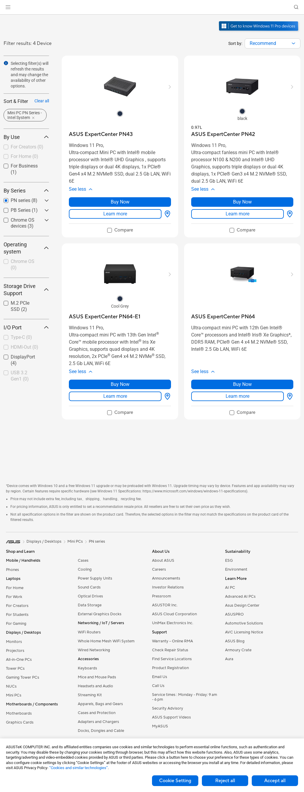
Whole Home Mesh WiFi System (106, 641)
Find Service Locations (172, 659)
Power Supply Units (95, 578)
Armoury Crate (238, 650)
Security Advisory (167, 708)
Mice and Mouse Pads (97, 677)
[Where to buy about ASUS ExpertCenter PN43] (166, 214)
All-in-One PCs (19, 659)
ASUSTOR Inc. (165, 605)
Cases (83, 560)
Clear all (41, 100)
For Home (24, 156)
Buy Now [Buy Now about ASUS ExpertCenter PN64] (242, 384)
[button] (8, 7)
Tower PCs (15, 668)
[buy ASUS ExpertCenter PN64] (223, 317)
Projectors (15, 650)
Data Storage (90, 605)
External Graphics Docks (99, 614)
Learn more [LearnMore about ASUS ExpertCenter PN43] (115, 214)
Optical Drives (90, 596)
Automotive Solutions (244, 623)
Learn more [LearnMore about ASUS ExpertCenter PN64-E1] (115, 396)
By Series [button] (26, 190)
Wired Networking (94, 650)
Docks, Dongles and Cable (101, 730)
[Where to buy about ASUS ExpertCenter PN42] (288, 214)
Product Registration (170, 668)
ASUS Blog (235, 641)
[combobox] (272, 43)
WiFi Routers (89, 632)
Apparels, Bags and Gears (100, 704)
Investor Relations (168, 587)
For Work (14, 596)
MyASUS (160, 726)
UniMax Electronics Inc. (172, 623)
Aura (229, 659)
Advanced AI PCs (240, 596)
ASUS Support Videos (171, 717)
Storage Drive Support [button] (26, 289)
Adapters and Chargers (98, 721)
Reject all (225, 781)
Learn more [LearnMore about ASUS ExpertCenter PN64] (237, 396)
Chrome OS (22, 264)
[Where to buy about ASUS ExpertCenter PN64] (288, 396)
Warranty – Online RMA (172, 641)
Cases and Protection (96, 712)
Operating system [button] (26, 248)
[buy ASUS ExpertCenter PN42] (223, 134)
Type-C (21, 337)
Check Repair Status (170, 650)
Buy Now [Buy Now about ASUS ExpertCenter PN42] (242, 202)
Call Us (158, 685)
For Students (17, 614)
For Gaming (16, 623)
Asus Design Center (242, 605)
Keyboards (87, 668)
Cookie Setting (175, 781)
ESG (229, 560)
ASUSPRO (234, 614)
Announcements (166, 578)
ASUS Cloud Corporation (174, 614)
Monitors (14, 641)
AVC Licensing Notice (244, 632)
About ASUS (163, 560)
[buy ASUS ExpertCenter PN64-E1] (104, 317)
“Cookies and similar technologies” (78, 768)
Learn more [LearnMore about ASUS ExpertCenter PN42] (237, 214)
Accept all (275, 781)
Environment (236, 569)
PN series (97, 541)
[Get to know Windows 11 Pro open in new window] (259, 32)
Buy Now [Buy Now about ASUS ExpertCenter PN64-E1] (120, 384)
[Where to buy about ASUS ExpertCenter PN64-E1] (166, 396)
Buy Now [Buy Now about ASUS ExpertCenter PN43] (120, 202)
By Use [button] (26, 137)
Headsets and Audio (95, 686)
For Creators (27, 147)
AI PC (230, 587)
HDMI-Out (24, 347)
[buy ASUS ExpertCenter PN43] (101, 134)
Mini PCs (13, 695)
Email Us (159, 676)
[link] (152, 7)
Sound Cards (89, 587)
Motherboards (19, 713)
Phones (12, 569)
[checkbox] (26, 147)
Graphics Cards (20, 722)
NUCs (11, 686)
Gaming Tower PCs (22, 677)
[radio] (120, 113)
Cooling (85, 569)
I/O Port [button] (26, 327)
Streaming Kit (90, 695)
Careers (159, 569)
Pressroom (161, 596)
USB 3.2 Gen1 (20, 376)
